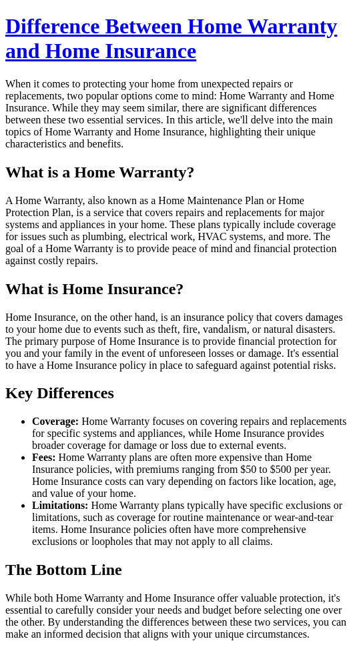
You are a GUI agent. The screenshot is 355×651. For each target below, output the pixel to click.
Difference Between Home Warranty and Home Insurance (171, 38)
